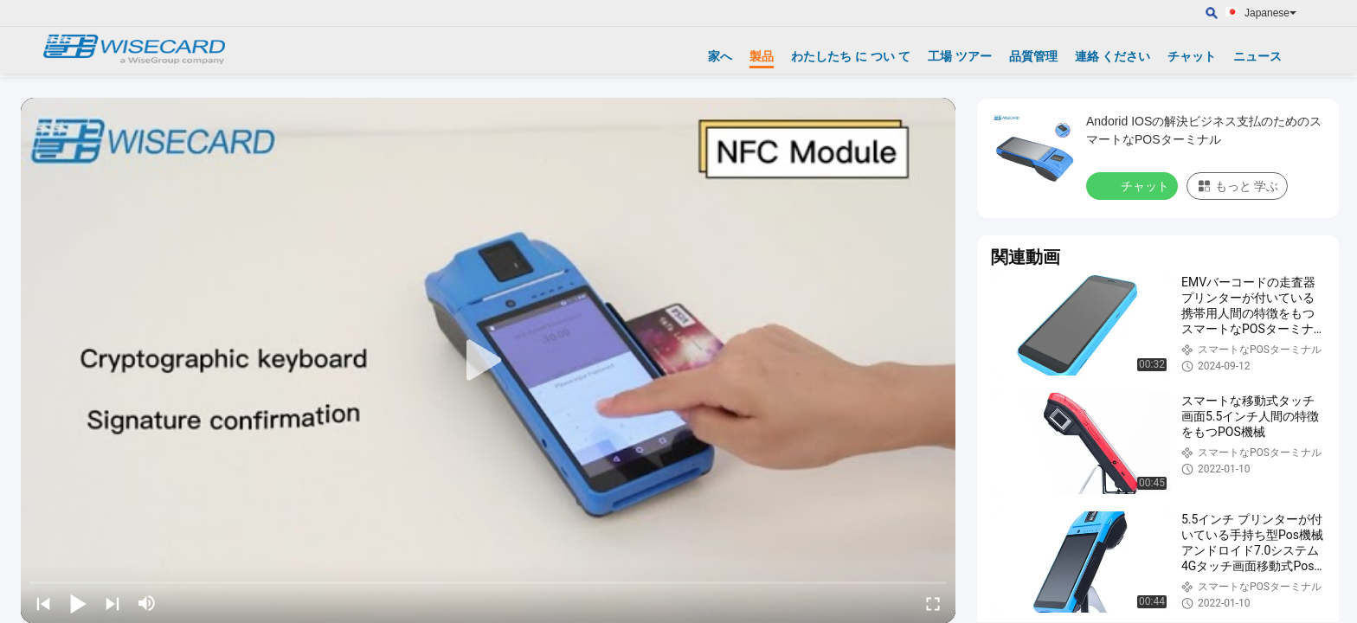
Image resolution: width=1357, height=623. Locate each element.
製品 (761, 56)
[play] (488, 360)
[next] (112, 603)
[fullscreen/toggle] (933, 603)
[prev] (43, 603)
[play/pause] (78, 603)
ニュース (1257, 56)
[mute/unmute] (147, 603)
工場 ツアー (960, 56)
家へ (720, 56)
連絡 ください (1113, 56)
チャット (1191, 56)
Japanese (1270, 13)
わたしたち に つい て (850, 56)
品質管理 (1033, 56)
